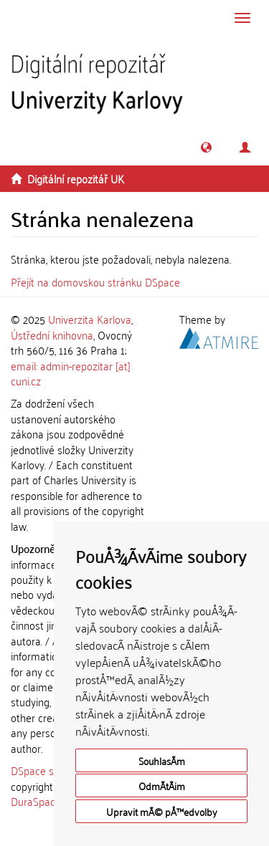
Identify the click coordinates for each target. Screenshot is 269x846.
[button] (206, 147)
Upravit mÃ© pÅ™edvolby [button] (161, 811)
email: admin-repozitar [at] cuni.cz (71, 372)
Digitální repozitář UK (75, 178)
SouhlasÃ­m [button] (161, 760)
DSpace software (50, 770)
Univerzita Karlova (89, 319)
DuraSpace (36, 801)
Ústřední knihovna (52, 335)
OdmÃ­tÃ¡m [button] (161, 785)
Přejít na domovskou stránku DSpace (95, 281)
